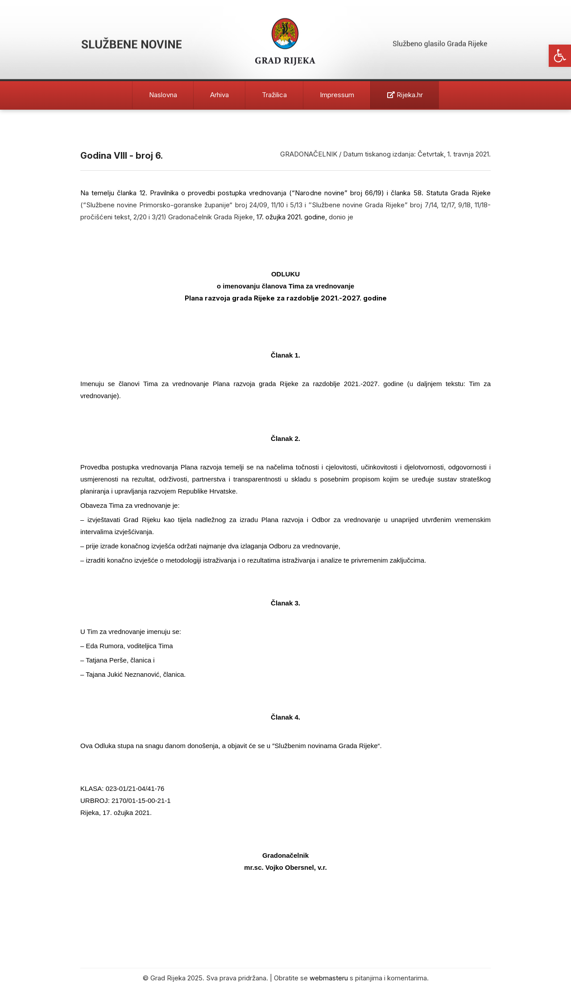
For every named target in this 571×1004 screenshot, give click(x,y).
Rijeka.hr (405, 95)
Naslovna (163, 95)
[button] (560, 56)
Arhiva (219, 95)
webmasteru (329, 978)
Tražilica (274, 95)
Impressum (337, 95)
